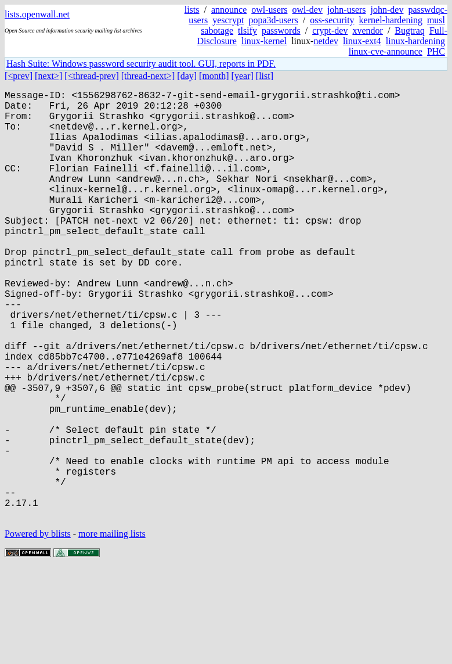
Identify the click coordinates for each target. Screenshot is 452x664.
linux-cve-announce (385, 51)
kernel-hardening (390, 20)
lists (192, 10)
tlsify (247, 30)
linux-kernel (264, 41)
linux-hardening (415, 41)
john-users (346, 10)
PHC (436, 51)
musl (436, 20)
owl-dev (307, 10)
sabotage (217, 30)
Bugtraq (410, 30)
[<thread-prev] (91, 76)
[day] (187, 76)
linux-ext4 (362, 41)
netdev (325, 41)
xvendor (367, 30)
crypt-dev (330, 30)
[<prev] (18, 76)
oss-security (332, 20)
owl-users (269, 10)
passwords (281, 30)
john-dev (387, 10)
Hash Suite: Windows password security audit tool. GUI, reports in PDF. (141, 64)
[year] (243, 76)
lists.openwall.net (37, 14)
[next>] (48, 76)
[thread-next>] (148, 76)
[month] (214, 76)
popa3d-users (273, 20)
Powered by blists (38, 629)
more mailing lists (112, 629)
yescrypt (228, 20)
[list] (264, 76)
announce (229, 10)
